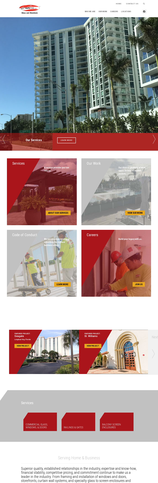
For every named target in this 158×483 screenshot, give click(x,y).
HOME (118, 4)
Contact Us (132, 4)
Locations (126, 11)
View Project (23, 346)
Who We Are (90, 11)
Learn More (66, 140)
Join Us (139, 284)
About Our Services (58, 213)
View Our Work (135, 213)
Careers (114, 11)
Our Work (102, 11)
